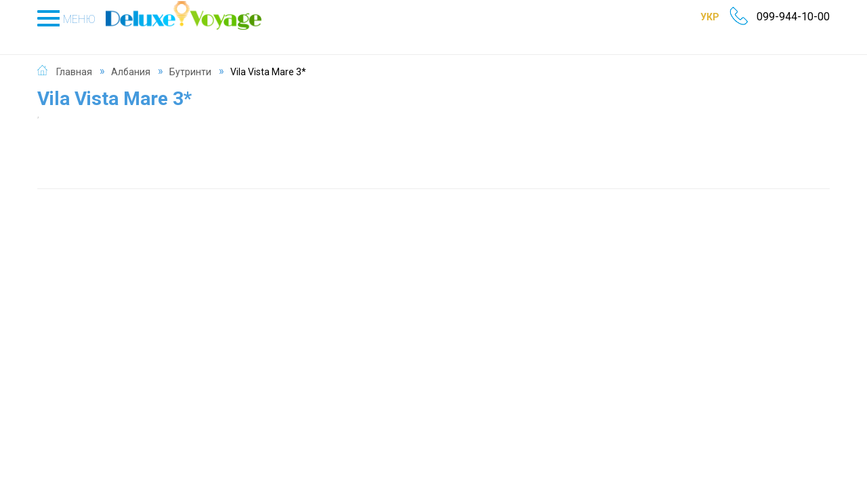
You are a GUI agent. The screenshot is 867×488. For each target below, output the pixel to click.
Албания (130, 57)
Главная (74, 57)
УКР (691, 17)
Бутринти (190, 57)
